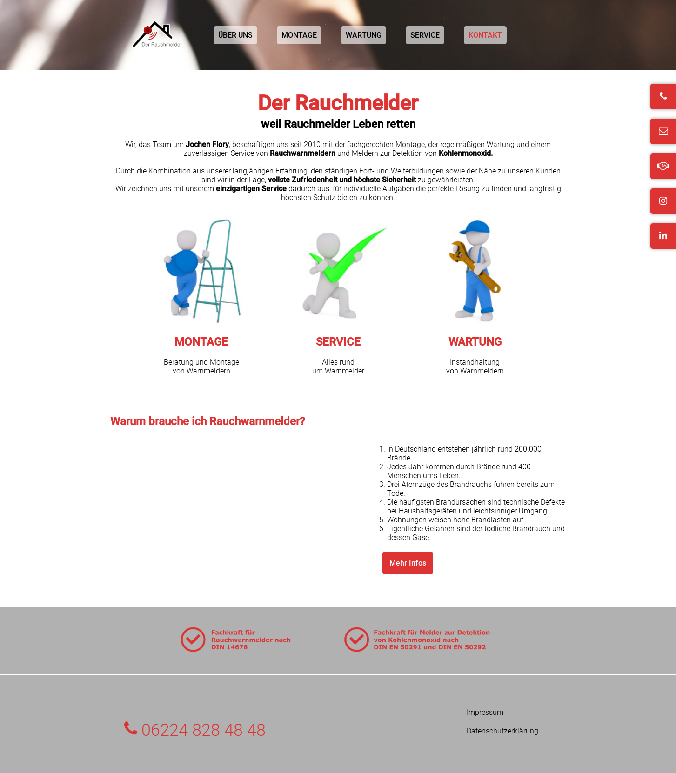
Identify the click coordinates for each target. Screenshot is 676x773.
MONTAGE (299, 35)
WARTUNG (364, 35)
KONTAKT (485, 35)
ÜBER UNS (235, 35)
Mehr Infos (407, 563)
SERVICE (425, 35)
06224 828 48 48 (195, 730)
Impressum (485, 712)
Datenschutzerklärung (502, 730)
